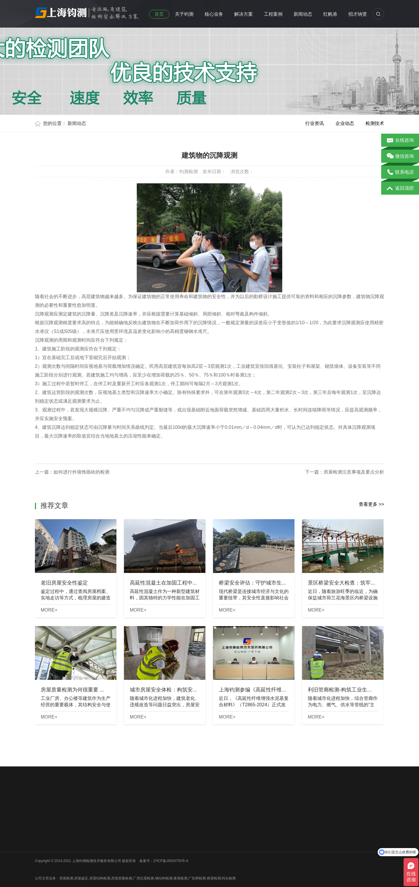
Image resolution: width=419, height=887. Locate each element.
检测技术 (374, 123)
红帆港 (330, 14)
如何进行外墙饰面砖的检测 (81, 472)
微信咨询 (400, 156)
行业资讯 (314, 123)
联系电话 (400, 172)
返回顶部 (400, 188)
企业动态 (344, 123)
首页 (159, 14)
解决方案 (243, 14)
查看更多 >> (371, 504)
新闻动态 (303, 14)
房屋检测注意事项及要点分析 (354, 472)
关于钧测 (184, 14)
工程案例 (273, 14)
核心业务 (214, 14)
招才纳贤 (357, 14)
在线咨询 (400, 140)
